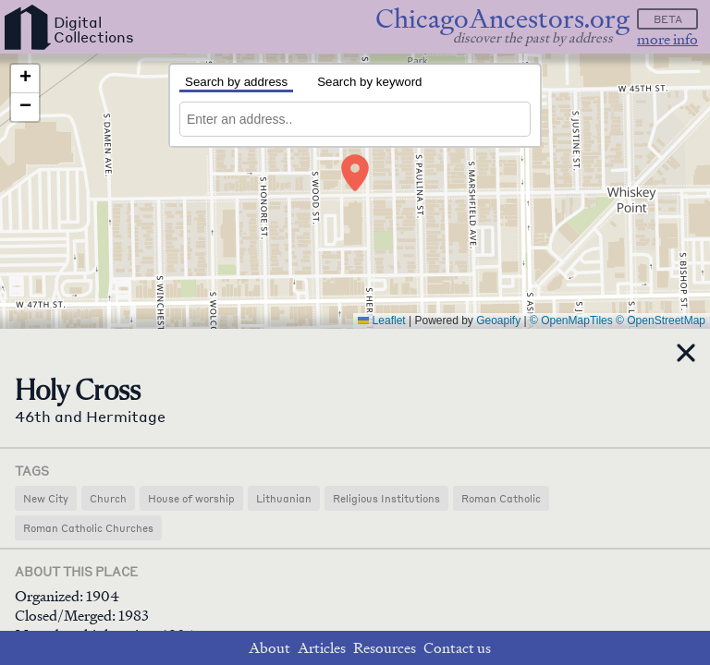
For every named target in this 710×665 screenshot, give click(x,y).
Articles (322, 648)
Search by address (236, 82)
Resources (384, 648)
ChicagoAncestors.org (502, 19)
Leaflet (381, 320)
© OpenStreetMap (660, 320)
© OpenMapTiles (571, 320)
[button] (355, 172)
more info (667, 39)
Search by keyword (369, 82)
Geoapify (498, 320)
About (269, 648)
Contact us (457, 648)
